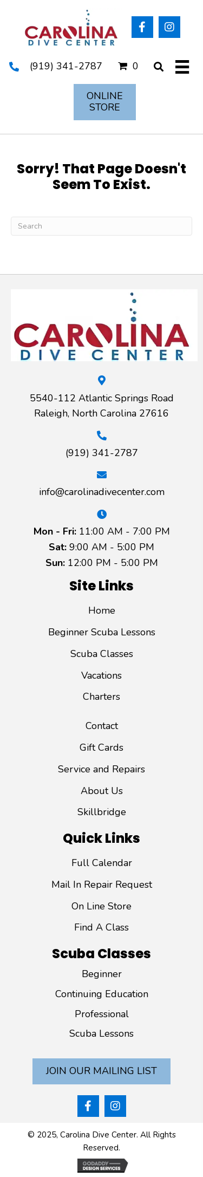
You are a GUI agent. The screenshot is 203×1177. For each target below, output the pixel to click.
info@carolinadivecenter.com (102, 491)
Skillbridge (101, 811)
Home (101, 610)
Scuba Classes (101, 653)
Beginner (102, 973)
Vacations (101, 675)
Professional (102, 1013)
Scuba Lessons (101, 1033)
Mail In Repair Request (101, 884)
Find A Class (101, 927)
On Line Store (101, 906)
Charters (101, 696)
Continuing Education (101, 993)
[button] (142, 27)
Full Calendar (101, 862)
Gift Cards (101, 747)
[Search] (101, 226)
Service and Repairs (101, 769)
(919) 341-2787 (66, 66)
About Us (102, 790)
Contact (102, 725)
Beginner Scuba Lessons (101, 632)
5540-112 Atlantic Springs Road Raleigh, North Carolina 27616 (102, 406)
